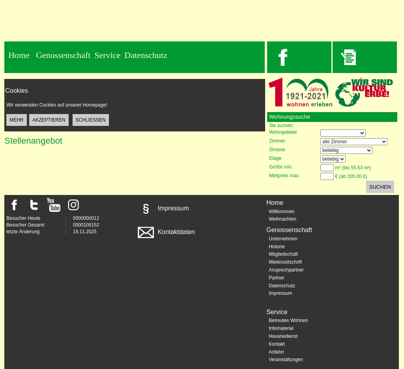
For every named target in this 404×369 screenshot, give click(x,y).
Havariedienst (283, 336)
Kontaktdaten (165, 232)
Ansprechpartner (286, 270)
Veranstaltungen (286, 359)
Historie (277, 246)
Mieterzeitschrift (285, 262)
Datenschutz (145, 55)
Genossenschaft (63, 55)
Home (19, 55)
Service (107, 55)
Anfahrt (276, 352)
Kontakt (277, 344)
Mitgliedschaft (283, 254)
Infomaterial (281, 328)
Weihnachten (282, 219)
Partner (276, 278)
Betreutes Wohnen (288, 320)
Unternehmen (283, 239)
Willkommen (281, 211)
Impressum (162, 208)
